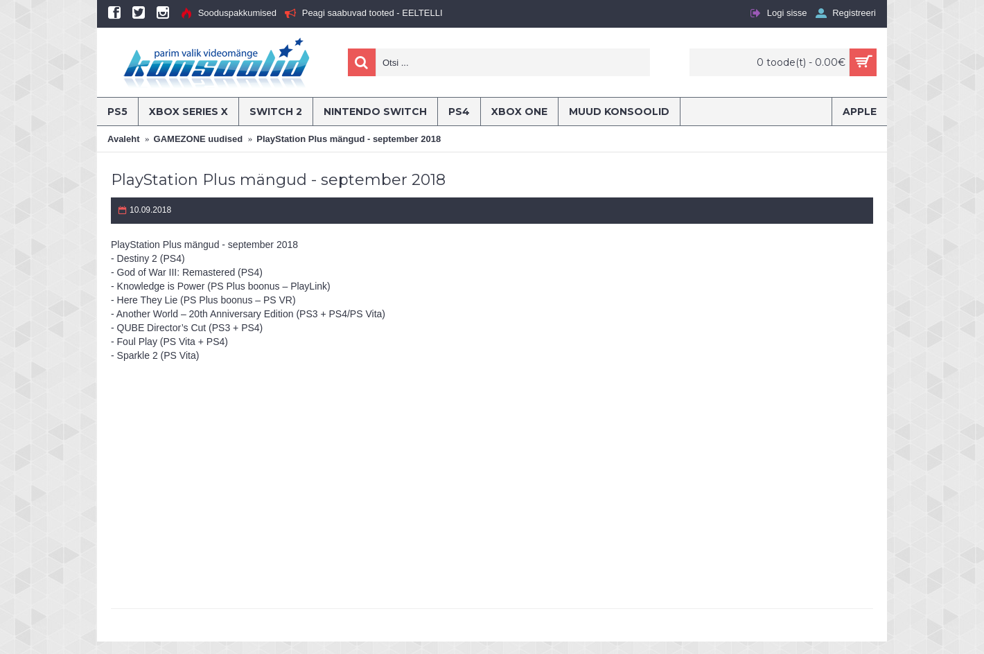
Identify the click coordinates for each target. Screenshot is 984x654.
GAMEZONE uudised (198, 139)
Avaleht (123, 139)
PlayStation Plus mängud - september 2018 (348, 139)
